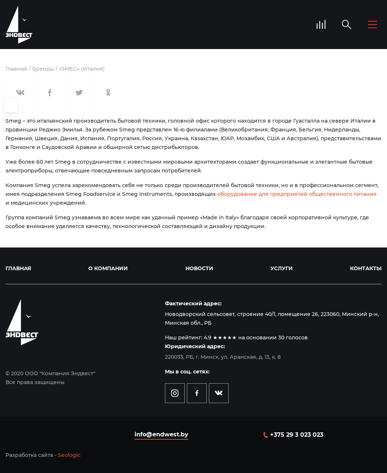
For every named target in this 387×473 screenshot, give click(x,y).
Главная (16, 69)
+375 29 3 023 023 (296, 434)
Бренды (43, 69)
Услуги (281, 268)
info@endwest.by (161, 434)
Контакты (366, 268)
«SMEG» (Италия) (82, 69)
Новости (199, 268)
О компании (108, 268)
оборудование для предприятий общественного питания (297, 194)
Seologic (69, 455)
